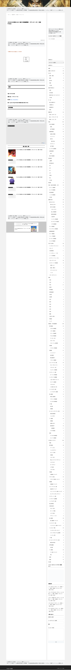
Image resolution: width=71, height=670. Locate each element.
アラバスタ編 (56, 477)
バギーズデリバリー (56, 275)
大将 (56, 282)
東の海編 (56, 326)
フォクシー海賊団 (57, 370)
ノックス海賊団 (56, 195)
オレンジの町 (57, 452)
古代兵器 (56, 92)
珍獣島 (57, 455)
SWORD (56, 287)
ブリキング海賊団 (57, 348)
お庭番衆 (57, 428)
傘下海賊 (57, 146)
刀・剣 (56, 100)
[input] (56, 39)
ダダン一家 (57, 340)
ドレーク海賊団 (56, 236)
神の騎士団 (56, 163)
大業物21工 (56, 105)
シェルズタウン (57, 450)
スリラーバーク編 (56, 372)
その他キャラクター (56, 440)
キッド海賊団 (56, 226)
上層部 (56, 161)
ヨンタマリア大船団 (57, 221)
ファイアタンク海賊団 (56, 229)
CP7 (56, 170)
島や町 (56, 80)
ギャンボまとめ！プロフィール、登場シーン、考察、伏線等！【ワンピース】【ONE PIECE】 (55, 610)
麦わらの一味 (56, 202)
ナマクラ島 (57, 513)
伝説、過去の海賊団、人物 (56, 185)
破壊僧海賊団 (56, 231)
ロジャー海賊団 (56, 187)
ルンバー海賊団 (57, 438)
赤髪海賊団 (56, 151)
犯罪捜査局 (56, 292)
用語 (56, 83)
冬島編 (56, 345)
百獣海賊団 (56, 131)
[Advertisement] (26, 18)
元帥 (56, 280)
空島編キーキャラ (57, 484)
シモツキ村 (57, 469)
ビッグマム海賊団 (56, 148)
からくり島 (57, 508)
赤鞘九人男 (57, 423)
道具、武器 (56, 75)
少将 (56, 299)
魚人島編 (56, 394)
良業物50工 (56, 107)
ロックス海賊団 (56, 190)
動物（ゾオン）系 (56, 119)
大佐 (56, 304)
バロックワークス (56, 260)
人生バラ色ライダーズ (57, 379)
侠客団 (57, 409)
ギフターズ (57, 144)
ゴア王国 (57, 467)
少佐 (56, 309)
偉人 (57, 554)
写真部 (56, 319)
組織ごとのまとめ (56, 71)
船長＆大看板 (57, 134)
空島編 (56, 350)
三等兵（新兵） (56, 316)
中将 (56, 285)
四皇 (56, 122)
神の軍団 (57, 355)
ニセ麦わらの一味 (57, 387)
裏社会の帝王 (57, 542)
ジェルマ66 (57, 416)
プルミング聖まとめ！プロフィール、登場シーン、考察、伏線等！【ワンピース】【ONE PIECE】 (55, 599)
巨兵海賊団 (56, 192)
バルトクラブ (57, 209)
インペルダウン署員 (57, 392)
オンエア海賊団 (56, 241)
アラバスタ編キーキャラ (57, 479)
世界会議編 (56, 545)
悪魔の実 (56, 112)
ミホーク (56, 248)
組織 (56, 68)
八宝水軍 (57, 216)
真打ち (57, 139)
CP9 (56, 168)
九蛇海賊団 (56, 250)
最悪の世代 (56, 199)
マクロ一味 (57, 384)
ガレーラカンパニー (57, 365)
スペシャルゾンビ (57, 270)
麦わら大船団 (57, 207)
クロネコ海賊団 (57, 328)
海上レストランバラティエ (57, 460)
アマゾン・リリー (57, 515)
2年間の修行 (56, 506)
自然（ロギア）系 (56, 114)
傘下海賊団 (57, 129)
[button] (63, 38)
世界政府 (56, 158)
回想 (56, 433)
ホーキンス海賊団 (56, 238)
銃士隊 (57, 406)
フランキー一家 (57, 367)
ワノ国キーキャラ (57, 552)
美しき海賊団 (57, 212)
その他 (56, 85)
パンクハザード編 (56, 523)
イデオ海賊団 (57, 224)
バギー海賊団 (57, 331)
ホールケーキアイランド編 (56, 411)
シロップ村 (57, 457)
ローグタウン (57, 464)
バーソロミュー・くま (56, 253)
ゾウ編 (56, 404)
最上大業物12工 (56, 102)
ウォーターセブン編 (56, 362)
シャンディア (57, 353)
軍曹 (56, 314)
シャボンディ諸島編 (56, 377)
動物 (56, 78)
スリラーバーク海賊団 (56, 263)
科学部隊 (56, 289)
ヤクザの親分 (57, 430)
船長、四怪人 (57, 268)
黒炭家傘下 (57, 426)
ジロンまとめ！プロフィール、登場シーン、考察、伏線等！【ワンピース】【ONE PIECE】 (55, 605)
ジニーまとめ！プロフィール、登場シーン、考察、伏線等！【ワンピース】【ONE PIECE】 (55, 588)
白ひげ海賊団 (56, 124)
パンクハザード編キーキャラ (57, 525)
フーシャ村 (57, 447)
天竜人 (56, 175)
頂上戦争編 (56, 503)
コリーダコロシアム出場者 (57, 533)
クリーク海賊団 (57, 333)
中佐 (56, 306)
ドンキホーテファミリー (56, 246)
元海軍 (56, 297)
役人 (56, 178)
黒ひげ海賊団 (56, 156)
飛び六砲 (57, 141)
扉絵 (56, 559)
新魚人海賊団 (57, 396)
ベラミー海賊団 (57, 360)
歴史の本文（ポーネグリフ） (56, 95)
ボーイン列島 (57, 511)
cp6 (56, 173)
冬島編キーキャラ (57, 474)
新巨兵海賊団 (57, 214)
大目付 (56, 294)
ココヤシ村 (57, 462)
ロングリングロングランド (57, 494)
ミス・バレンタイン (14, 99)
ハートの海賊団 (56, 255)
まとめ (56, 73)
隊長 (57, 126)
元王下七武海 (56, 243)
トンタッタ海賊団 (57, 219)
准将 (56, 302)
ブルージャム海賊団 (57, 343)
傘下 (57, 153)
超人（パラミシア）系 (56, 117)
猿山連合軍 (57, 357)
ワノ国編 (56, 418)
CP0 (56, 165)
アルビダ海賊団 (57, 336)
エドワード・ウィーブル (56, 258)
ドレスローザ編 (56, 528)
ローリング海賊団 (57, 374)
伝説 (56, 90)
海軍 (56, 277)
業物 (56, 109)
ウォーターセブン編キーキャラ (57, 491)
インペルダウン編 (56, 389)
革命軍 (56, 182)
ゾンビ (57, 272)
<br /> (52, 575)
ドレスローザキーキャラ (57, 530)
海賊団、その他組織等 (56, 323)
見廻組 (57, 421)
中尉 (56, 311)
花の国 (57, 547)
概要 (26, 59)
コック (56, 321)
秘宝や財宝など (56, 88)
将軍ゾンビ (57, 265)
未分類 (56, 562)
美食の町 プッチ (57, 489)
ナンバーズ (57, 136)
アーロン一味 (57, 338)
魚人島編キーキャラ (57, 520)
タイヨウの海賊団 (57, 401)
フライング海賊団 (57, 399)
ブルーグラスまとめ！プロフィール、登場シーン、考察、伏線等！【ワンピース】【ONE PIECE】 (55, 594)
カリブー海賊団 (57, 382)
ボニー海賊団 (56, 233)
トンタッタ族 (57, 535)
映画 (56, 443)
